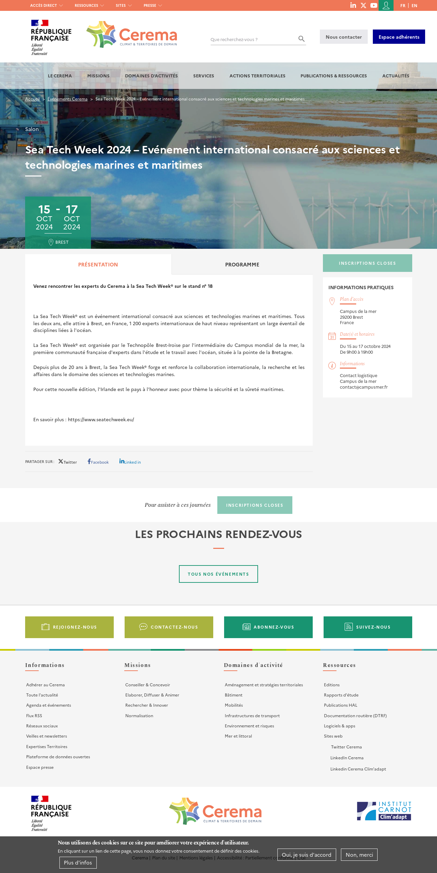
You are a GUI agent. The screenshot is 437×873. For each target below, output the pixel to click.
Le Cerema (60, 75)
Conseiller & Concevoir (147, 684)
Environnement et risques (249, 725)
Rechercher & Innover (146, 705)
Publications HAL (340, 705)
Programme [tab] (242, 264)
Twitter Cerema (346, 746)
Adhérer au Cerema (45, 684)
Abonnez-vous (274, 627)
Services (203, 75)
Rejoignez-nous (75, 627)
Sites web (333, 736)
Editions (332, 684)
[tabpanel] (169, 360)
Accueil (32, 98)
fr (402, 5)
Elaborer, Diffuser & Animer (152, 695)
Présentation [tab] (98, 264)
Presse (150, 5)
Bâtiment (233, 695)
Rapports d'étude (341, 695)
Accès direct (43, 5)
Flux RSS (34, 715)
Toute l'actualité (42, 695)
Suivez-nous (373, 627)
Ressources (86, 5)
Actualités (395, 75)
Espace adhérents (399, 36)
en (414, 5)
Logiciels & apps (339, 725)
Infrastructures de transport (252, 715)
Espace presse (40, 767)
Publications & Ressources (334, 75)
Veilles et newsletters (46, 736)
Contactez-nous (174, 627)
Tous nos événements (218, 574)
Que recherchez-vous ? (234, 39)
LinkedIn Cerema (347, 757)
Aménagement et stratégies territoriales (264, 684)
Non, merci (359, 854)
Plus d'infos (78, 862)
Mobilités (234, 705)
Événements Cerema (68, 98)
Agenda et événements (48, 705)
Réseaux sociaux (42, 725)
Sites (121, 5)
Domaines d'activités (151, 75)
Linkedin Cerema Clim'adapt (358, 769)
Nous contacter (344, 36)
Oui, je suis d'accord (306, 854)
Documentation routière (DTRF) (355, 715)
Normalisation (139, 715)
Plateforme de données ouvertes (58, 756)
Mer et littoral (238, 736)
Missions (98, 75)
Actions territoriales (258, 75)
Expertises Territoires (46, 746)
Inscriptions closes (367, 263)
